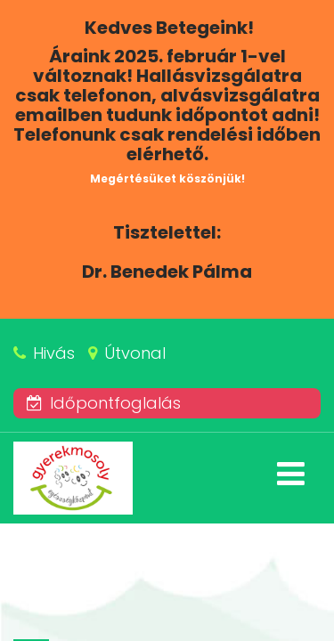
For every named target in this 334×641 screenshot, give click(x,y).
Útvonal (135, 353)
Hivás (54, 353)
